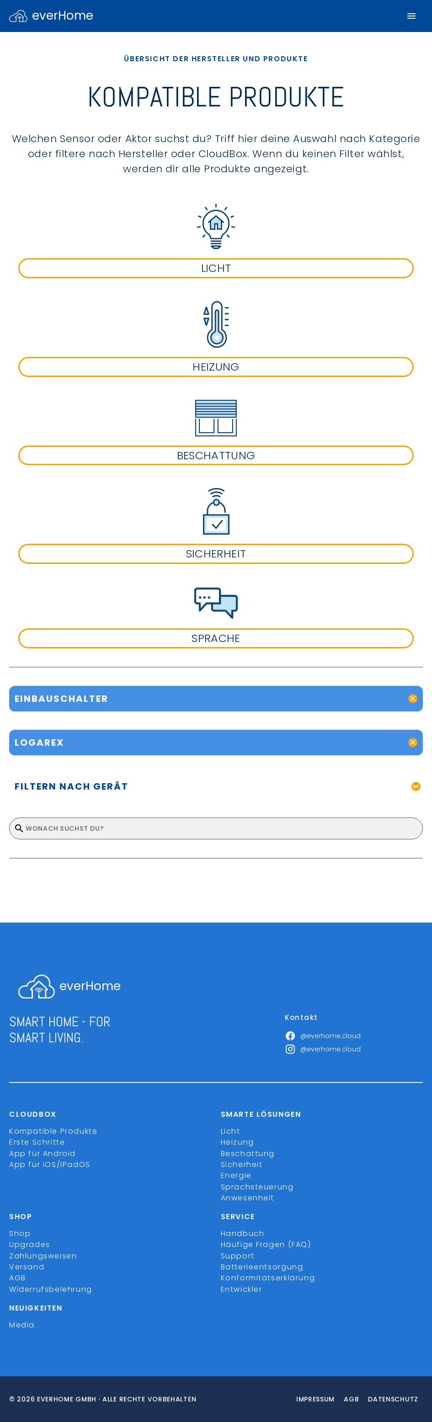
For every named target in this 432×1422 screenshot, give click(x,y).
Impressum (315, 1399)
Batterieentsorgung (262, 1267)
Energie (236, 1175)
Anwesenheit (248, 1198)
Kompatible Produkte (53, 1131)
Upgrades (29, 1244)
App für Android (42, 1153)
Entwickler (241, 1289)
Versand (26, 1267)
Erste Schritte (37, 1142)
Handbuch (243, 1233)
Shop (20, 1233)
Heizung (237, 1142)
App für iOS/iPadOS (50, 1164)
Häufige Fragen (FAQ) (266, 1244)
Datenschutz (393, 1399)
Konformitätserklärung (268, 1278)
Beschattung (248, 1153)
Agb (351, 1399)
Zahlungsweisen (43, 1256)
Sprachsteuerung (257, 1187)
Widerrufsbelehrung (50, 1289)
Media (22, 1325)
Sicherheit (242, 1164)
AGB (17, 1278)
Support (238, 1256)
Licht (230, 1131)
